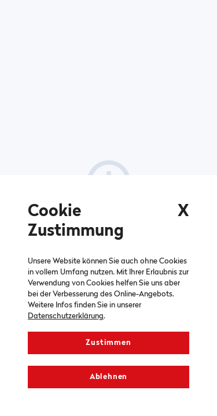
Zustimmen (108, 343)
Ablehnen (108, 377)
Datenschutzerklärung (66, 316)
